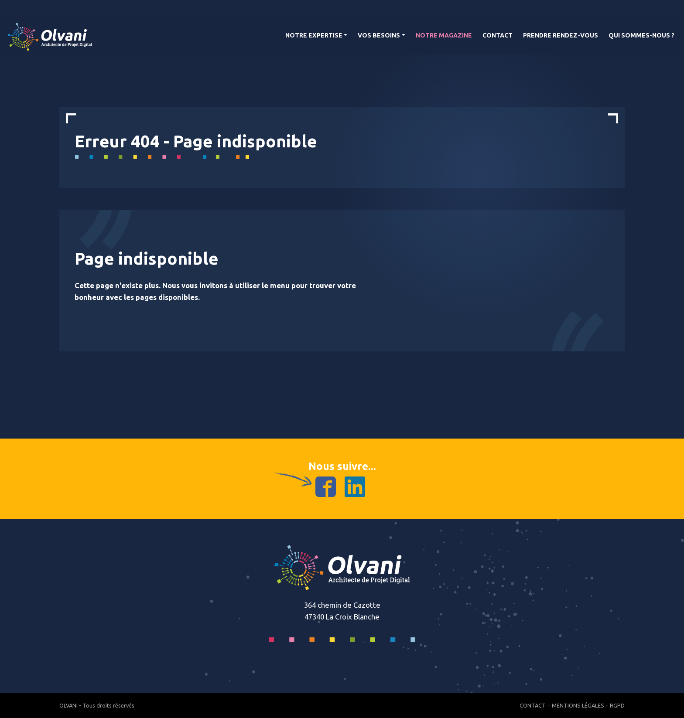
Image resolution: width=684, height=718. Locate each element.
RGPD (617, 705)
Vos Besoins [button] (379, 35)
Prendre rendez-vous (560, 35)
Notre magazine (444, 35)
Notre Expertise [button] (313, 35)
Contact (497, 35)
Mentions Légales (578, 705)
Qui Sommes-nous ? (641, 35)
